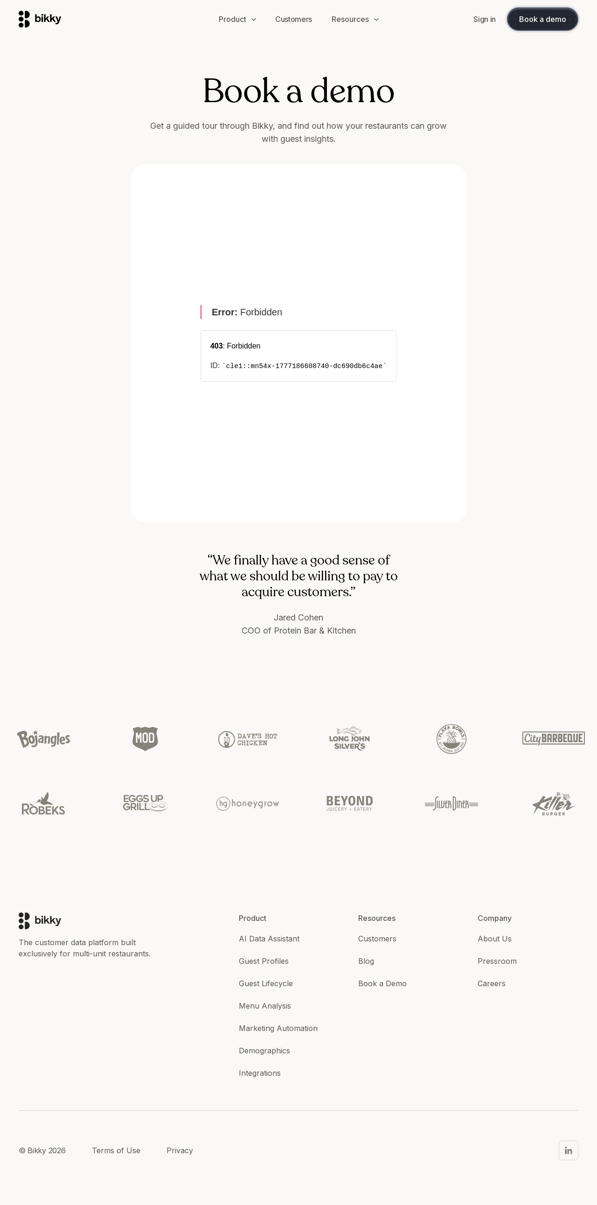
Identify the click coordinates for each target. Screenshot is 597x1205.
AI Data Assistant (269, 938)
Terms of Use (116, 1150)
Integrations (260, 1073)
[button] (237, 19)
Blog (366, 961)
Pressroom (497, 961)
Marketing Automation (278, 1028)
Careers (492, 983)
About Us (495, 938)
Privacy (180, 1150)
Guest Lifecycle (266, 983)
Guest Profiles (264, 961)
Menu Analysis (265, 1005)
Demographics (264, 1050)
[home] (109, 19)
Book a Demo (382, 983)
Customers (377, 938)
